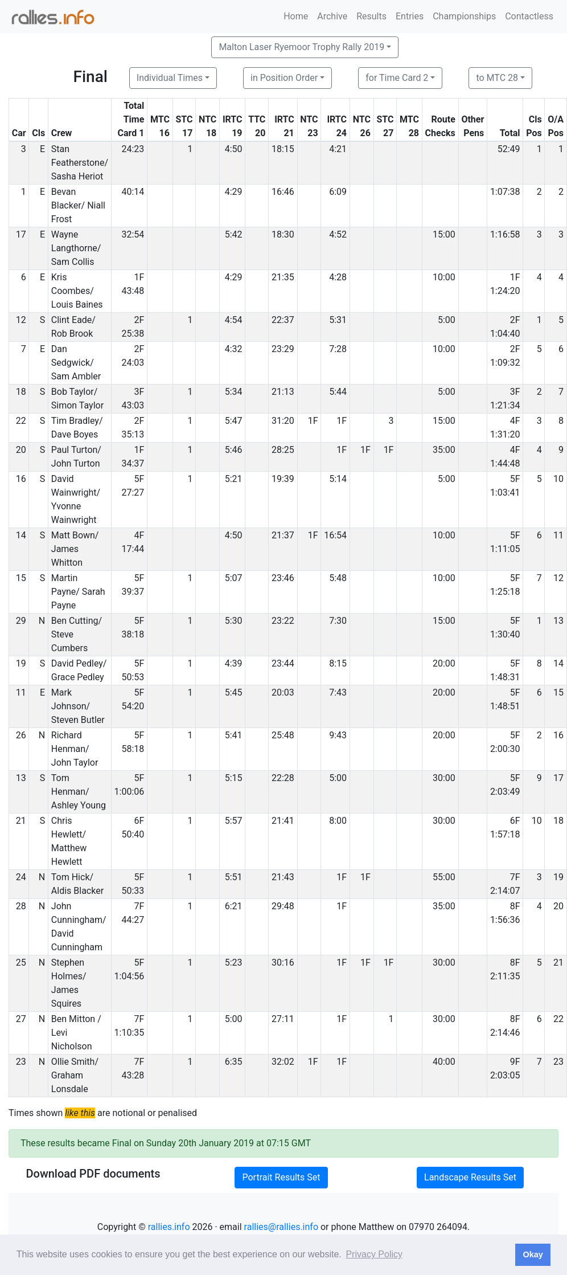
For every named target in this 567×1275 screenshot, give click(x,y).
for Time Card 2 (396, 77)
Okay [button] (533, 1254)
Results (371, 16)
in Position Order (284, 77)
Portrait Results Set (281, 1177)
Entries (410, 16)
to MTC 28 (497, 77)
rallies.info (169, 1226)
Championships (464, 16)
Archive (332, 16)
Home (296, 16)
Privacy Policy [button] (374, 1254)
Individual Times (170, 77)
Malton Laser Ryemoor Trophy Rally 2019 (301, 47)
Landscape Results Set (470, 1177)
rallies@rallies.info (281, 1226)
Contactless (529, 16)
